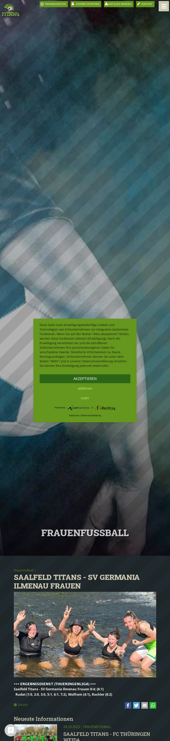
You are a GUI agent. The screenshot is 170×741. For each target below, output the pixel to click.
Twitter (136, 705)
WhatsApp (153, 705)
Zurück (22, 705)
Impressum (74, 415)
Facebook (128, 705)
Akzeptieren (85, 378)
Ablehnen (85, 388)
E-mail (144, 705)
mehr (85, 398)
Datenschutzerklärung (91, 415)
